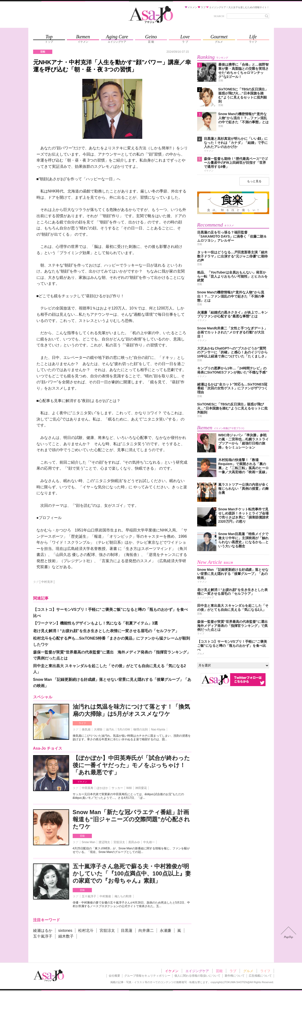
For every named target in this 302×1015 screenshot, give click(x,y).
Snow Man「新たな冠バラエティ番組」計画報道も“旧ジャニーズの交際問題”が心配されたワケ (131, 819)
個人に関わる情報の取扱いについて (197, 975)
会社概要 (114, 975)
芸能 (82, 835)
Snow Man (88, 842)
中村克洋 (47, 581)
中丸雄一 (149, 842)
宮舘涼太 (119, 842)
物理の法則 (140, 729)
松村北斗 (86, 930)
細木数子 (66, 936)
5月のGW (124, 729)
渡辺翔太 (104, 842)
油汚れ (110, 729)
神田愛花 (141, 788)
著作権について (235, 975)
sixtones (65, 930)
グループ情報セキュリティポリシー (147, 975)
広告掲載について (260, 975)
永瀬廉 (165, 930)
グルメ (248, 971)
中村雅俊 (105, 896)
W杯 (129, 788)
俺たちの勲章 (123, 896)
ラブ (233, 971)
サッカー (117, 788)
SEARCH (219, 16)
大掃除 (98, 729)
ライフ (82, 723)
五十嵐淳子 (89, 896)
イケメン (82, 781)
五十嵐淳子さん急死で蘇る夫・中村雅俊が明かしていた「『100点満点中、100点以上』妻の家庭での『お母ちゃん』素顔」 (132, 873)
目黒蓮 (126, 930)
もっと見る (254, 181)
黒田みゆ (134, 842)
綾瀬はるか (42, 930)
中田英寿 (87, 788)
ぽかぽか (102, 788)
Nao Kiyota (158, 729)
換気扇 (86, 729)
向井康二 (146, 930)
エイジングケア (197, 971)
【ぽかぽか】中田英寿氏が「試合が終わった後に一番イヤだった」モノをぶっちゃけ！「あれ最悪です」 (131, 765)
